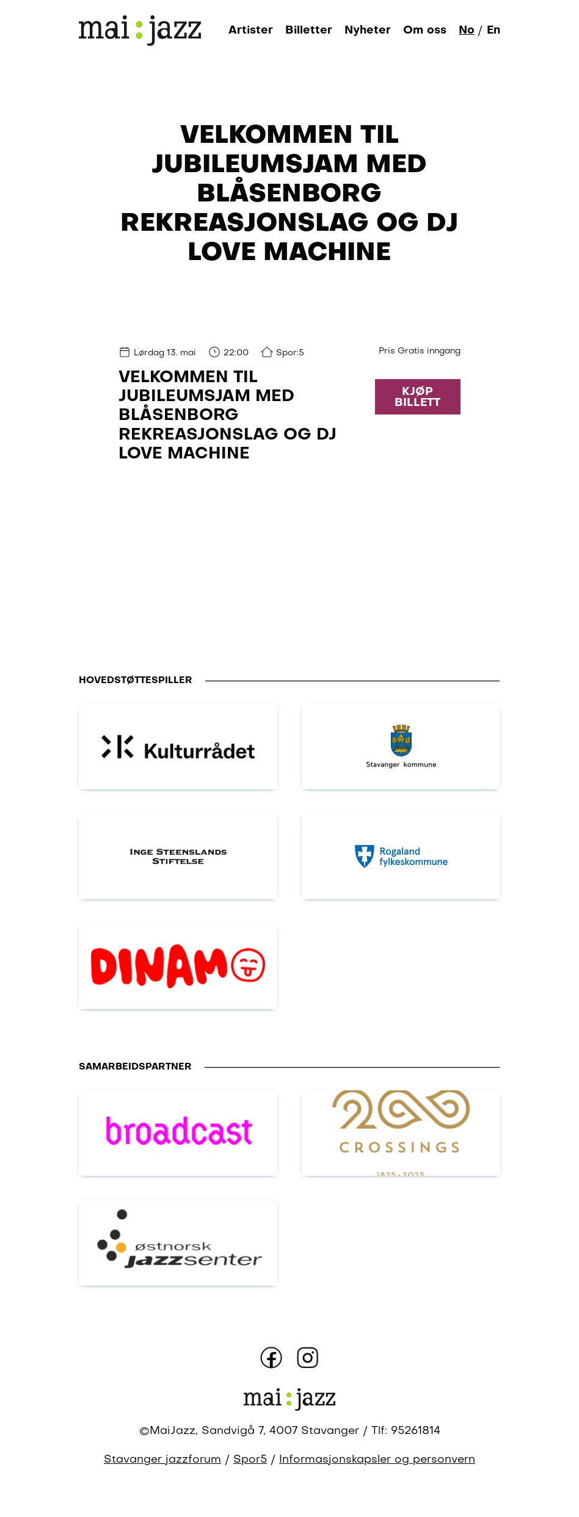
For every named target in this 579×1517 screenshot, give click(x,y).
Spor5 (250, 1460)
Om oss (424, 30)
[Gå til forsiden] (140, 30)
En (493, 30)
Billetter (308, 30)
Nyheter (367, 30)
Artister (250, 30)
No (467, 30)
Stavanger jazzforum (162, 1460)
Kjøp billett (417, 397)
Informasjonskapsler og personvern (377, 1460)
